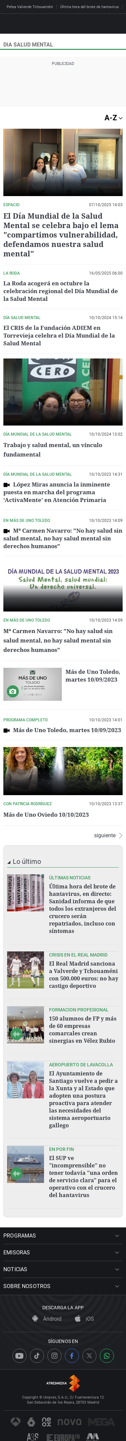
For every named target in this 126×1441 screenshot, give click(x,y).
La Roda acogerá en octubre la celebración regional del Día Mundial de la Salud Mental (60, 291)
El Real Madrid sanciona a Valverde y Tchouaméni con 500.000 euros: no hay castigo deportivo (83, 975)
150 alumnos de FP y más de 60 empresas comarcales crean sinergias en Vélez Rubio (83, 1029)
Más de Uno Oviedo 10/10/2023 (46, 814)
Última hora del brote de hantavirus (89, 7)
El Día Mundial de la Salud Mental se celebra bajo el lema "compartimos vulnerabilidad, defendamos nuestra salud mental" (61, 234)
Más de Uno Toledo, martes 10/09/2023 (93, 675)
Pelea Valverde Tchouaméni (30, 7)
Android (46, 1319)
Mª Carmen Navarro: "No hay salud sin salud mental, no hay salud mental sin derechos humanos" (62, 538)
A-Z (113, 118)
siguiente (108, 836)
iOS (84, 1319)
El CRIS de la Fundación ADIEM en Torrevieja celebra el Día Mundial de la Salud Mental (59, 335)
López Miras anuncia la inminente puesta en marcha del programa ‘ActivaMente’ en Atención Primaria (56, 492)
